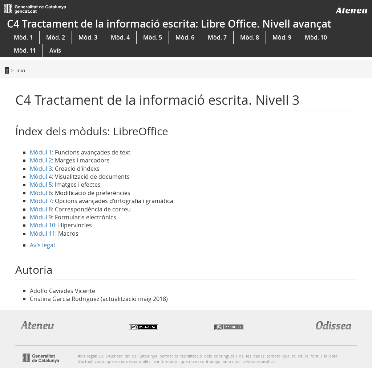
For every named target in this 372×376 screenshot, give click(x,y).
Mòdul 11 (42, 233)
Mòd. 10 (316, 37)
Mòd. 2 (55, 37)
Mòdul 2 (41, 160)
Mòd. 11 (25, 50)
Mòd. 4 (120, 37)
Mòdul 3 (41, 169)
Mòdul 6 (41, 193)
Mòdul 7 (41, 201)
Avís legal (42, 245)
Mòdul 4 (41, 177)
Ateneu (352, 10)
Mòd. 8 (249, 37)
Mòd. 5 (152, 37)
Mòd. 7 (217, 37)
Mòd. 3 (87, 37)
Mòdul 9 (41, 217)
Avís (55, 50)
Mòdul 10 (42, 225)
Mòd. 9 (281, 37)
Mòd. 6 (184, 37)
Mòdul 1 (41, 152)
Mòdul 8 (41, 209)
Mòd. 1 (23, 37)
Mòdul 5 (41, 185)
